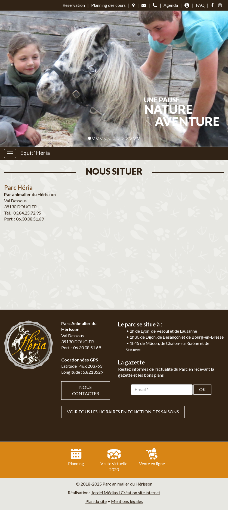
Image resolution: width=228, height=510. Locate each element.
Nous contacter (85, 390)
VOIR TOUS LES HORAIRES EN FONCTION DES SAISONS (123, 411)
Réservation (74, 5)
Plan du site (96, 501)
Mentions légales (127, 501)
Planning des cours (108, 5)
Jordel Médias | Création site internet (125, 492)
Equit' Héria (35, 152)
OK (202, 389)
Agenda (171, 5)
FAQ (200, 5)
